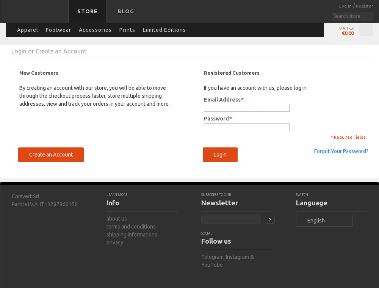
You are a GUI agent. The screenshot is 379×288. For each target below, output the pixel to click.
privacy (114, 242)
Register (364, 6)
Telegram (212, 257)
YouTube (212, 265)
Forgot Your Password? (341, 151)
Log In (346, 6)
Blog (125, 11)
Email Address (222, 100)
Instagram (237, 257)
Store (87, 11)
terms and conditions (131, 227)
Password (216, 119)
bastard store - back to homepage (35, 16)
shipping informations (131, 235)
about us (116, 219)
